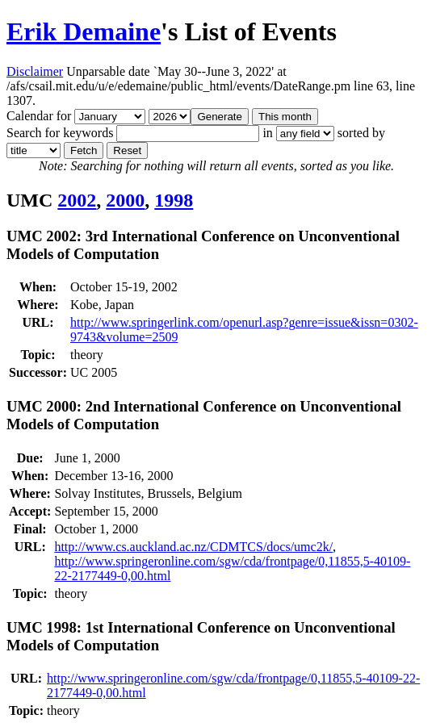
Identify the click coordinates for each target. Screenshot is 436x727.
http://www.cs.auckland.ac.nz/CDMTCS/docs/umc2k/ (193, 547)
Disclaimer (34, 71)
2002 (76, 200)
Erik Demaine (83, 31)
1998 (173, 200)
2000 (125, 200)
